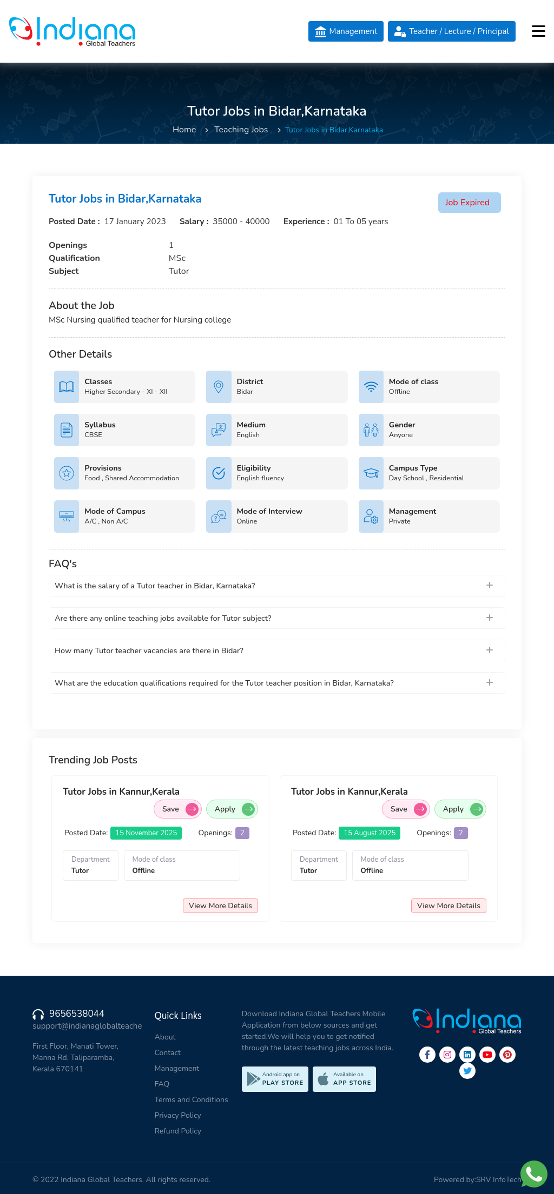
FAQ (162, 1084)
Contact (168, 1053)
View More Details (220, 906)
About (165, 1037)
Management (177, 1068)
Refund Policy (178, 1131)
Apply (235, 809)
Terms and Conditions (191, 1100)
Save (180, 809)
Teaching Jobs (241, 130)
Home (184, 130)
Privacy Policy (178, 1115)
